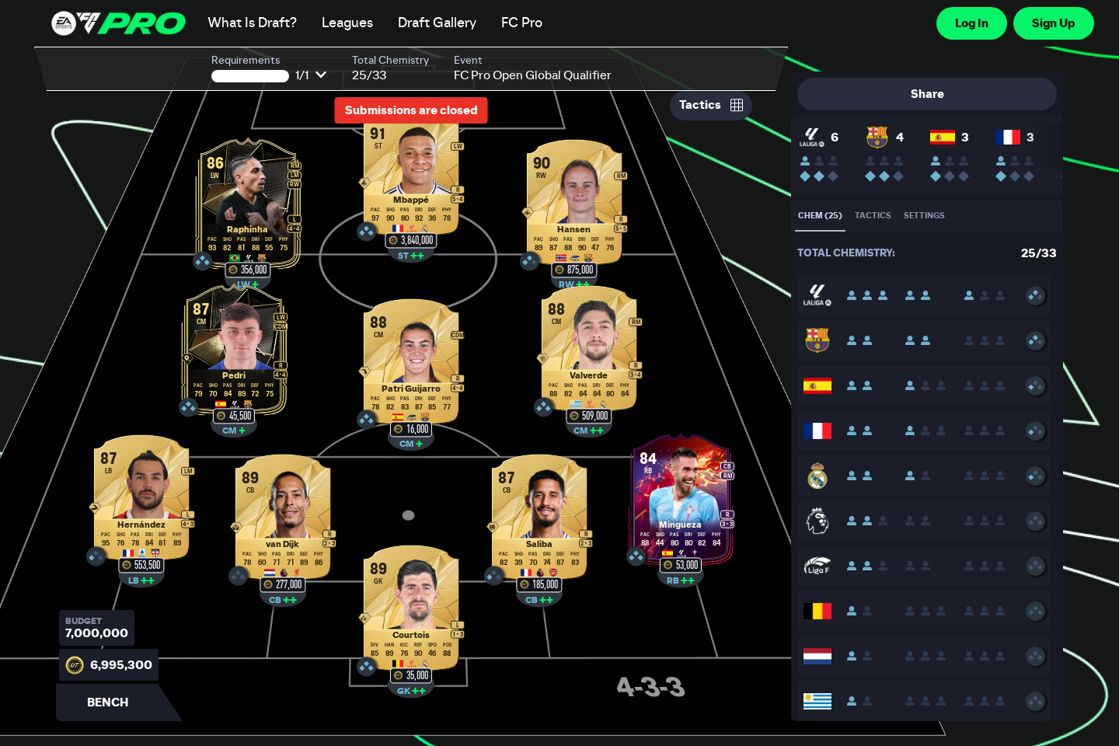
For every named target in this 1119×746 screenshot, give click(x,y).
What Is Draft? (252, 23)
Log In (971, 23)
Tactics (711, 104)
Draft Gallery (437, 23)
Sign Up (1053, 23)
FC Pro (521, 23)
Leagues (347, 23)
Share (927, 94)
